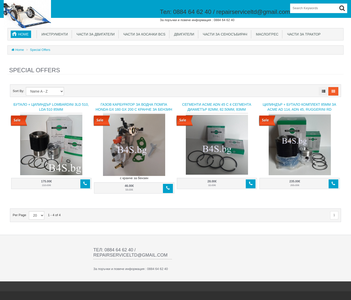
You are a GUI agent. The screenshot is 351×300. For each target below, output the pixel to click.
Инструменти (54, 34)
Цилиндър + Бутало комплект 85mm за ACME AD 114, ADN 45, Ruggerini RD (299, 106)
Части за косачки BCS (143, 34)
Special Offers (40, 50)
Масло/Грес (266, 34)
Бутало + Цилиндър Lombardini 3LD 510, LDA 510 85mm (51, 106)
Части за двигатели (95, 34)
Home (23, 34)
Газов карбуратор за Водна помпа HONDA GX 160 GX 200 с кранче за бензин (134, 106)
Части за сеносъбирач (224, 34)
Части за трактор (303, 34)
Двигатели (183, 34)
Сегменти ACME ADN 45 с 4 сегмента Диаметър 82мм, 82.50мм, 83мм (216, 106)
